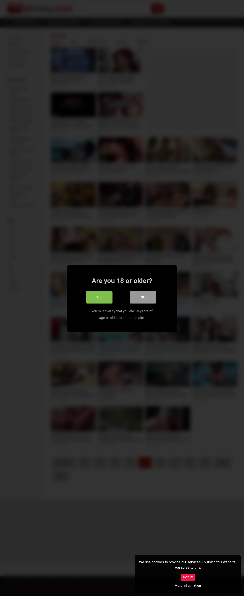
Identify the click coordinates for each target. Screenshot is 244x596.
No (143, 297)
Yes (99, 297)
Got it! (188, 577)
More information (187, 585)
